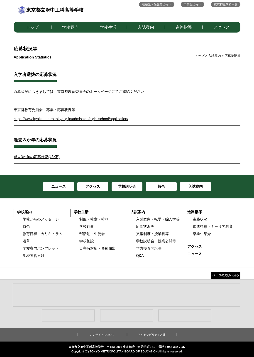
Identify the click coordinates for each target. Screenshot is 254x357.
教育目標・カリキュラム (43, 234)
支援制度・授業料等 (152, 234)
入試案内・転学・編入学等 (158, 219)
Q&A (140, 256)
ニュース (194, 254)
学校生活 (108, 27)
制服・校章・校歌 (93, 219)
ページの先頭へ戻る (225, 275)
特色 (26, 226)
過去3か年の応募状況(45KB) (37, 157)
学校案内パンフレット (41, 248)
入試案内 (146, 27)
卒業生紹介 (202, 234)
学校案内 (70, 27)
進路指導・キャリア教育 (213, 226)
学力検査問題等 (148, 248)
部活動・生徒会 (92, 234)
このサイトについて (102, 334)
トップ (32, 27)
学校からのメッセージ (41, 219)
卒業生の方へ (192, 4)
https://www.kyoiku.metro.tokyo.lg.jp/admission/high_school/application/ (71, 119)
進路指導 (184, 27)
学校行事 (86, 226)
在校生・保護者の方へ (156, 4)
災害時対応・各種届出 (97, 248)
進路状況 (200, 219)
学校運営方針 (33, 256)
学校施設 (86, 241)
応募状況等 (145, 226)
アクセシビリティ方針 (151, 334)
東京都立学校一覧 (225, 4)
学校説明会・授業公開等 (156, 241)
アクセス (221, 27)
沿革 (26, 241)
